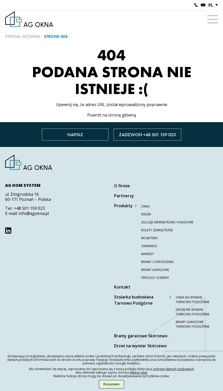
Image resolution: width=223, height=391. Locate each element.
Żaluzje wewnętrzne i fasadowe (167, 222)
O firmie (122, 186)
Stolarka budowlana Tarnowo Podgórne (133, 300)
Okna (145, 206)
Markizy (147, 254)
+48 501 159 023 (29, 208)
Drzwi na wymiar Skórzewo (140, 346)
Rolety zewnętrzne (157, 230)
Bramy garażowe (155, 270)
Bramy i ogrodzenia (157, 262)
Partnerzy (124, 196)
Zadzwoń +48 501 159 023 (147, 134)
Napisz (75, 134)
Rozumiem (111, 384)
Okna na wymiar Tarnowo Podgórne (192, 299)
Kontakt (122, 287)
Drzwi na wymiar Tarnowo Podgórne (192, 311)
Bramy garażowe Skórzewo (141, 336)
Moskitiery (149, 238)
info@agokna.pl (34, 213)
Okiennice (149, 246)
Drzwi (146, 214)
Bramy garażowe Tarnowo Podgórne (192, 324)
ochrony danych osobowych (173, 369)
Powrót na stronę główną (111, 115)
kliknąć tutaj (138, 372)
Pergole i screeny (155, 277)
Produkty (123, 206)
